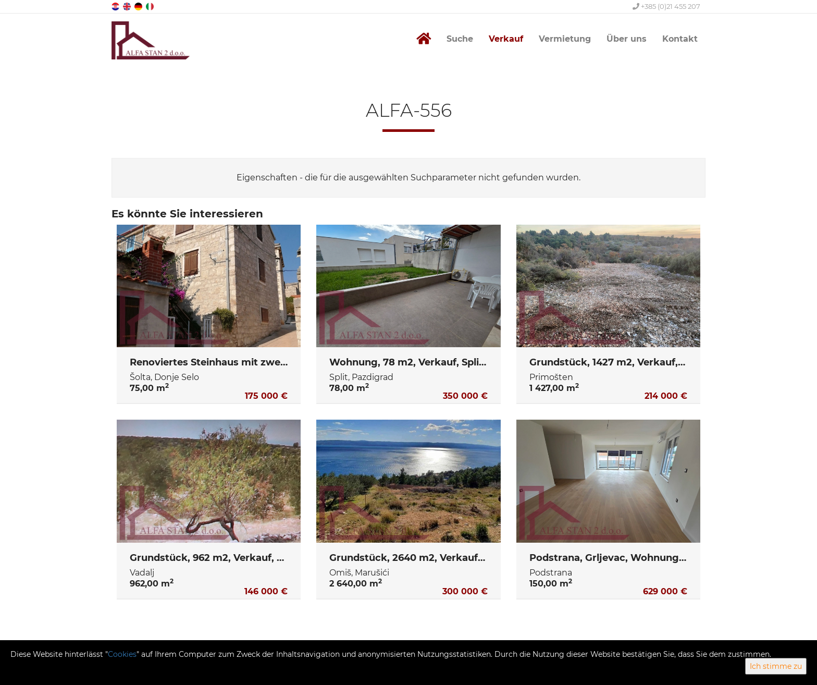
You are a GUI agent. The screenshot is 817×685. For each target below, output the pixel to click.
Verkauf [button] (506, 39)
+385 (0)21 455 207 (666, 6)
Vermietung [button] (565, 39)
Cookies (122, 654)
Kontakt (680, 39)
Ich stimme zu (776, 666)
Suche (460, 39)
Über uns (626, 39)
